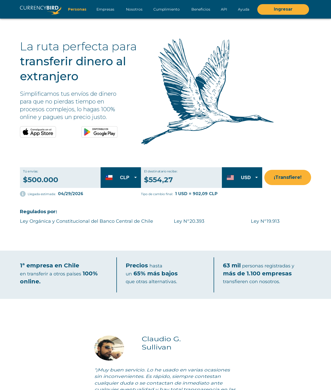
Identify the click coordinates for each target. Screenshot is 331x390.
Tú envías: (30, 171)
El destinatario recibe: (160, 171)
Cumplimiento (166, 9)
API (224, 9)
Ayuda (243, 9)
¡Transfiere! (287, 177)
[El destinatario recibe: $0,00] (188, 177)
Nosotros (134, 9)
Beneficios (200, 9)
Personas (77, 9)
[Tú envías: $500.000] (60, 177)
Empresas (105, 9)
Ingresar (283, 9)
